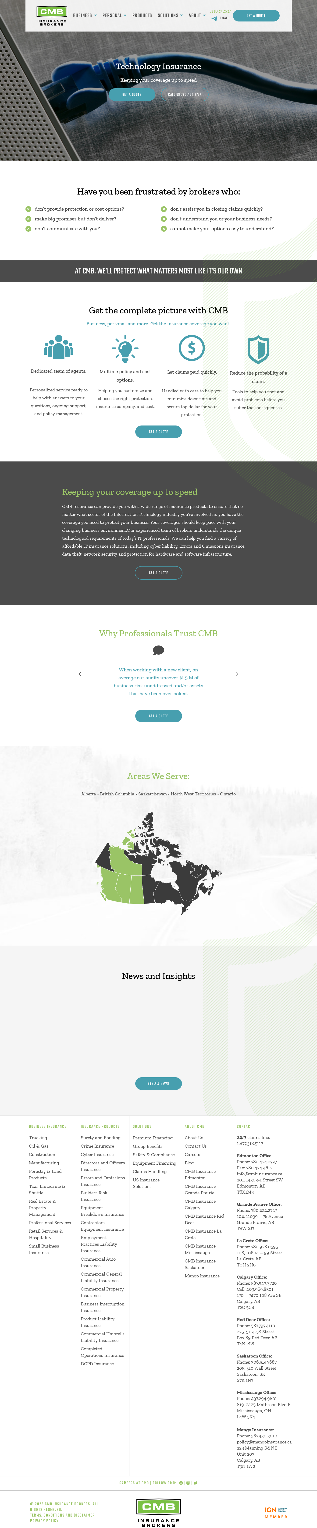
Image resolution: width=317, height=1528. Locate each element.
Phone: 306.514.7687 (257, 1362)
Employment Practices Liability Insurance (99, 1244)
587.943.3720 (264, 1283)
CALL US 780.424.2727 (184, 95)
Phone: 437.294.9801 (257, 1398)
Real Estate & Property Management (42, 1207)
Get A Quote (256, 16)
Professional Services (50, 1222)
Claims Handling (150, 1171)
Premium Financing (153, 1138)
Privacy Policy (44, 1521)
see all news (158, 1084)
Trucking (38, 1137)
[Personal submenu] (125, 15)
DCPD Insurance (97, 1363)
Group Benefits (148, 1146)
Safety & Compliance (154, 1154)
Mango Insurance (202, 1276)
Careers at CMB (134, 1483)
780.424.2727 (220, 12)
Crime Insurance (97, 1146)
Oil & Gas (39, 1146)
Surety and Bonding (101, 1137)
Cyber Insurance (97, 1154)
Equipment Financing (154, 1163)
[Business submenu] (95, 15)
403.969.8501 (259, 1289)
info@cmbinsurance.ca (259, 1174)
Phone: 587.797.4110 (256, 1325)
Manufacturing (44, 1163)
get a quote (158, 432)
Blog (189, 1163)
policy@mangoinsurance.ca (264, 1442)
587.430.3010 (264, 1436)
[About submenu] (204, 15)
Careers (192, 1154)
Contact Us (196, 1146)
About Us (194, 1137)
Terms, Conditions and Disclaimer (62, 1515)
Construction (42, 1154)
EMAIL (224, 18)
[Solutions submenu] (181, 15)
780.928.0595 (264, 1246)
